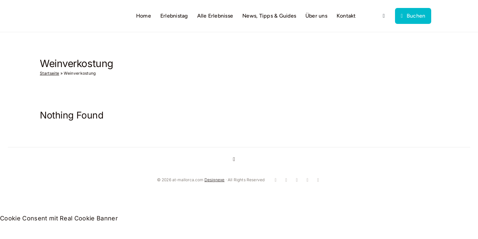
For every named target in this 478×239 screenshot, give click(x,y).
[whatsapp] (306, 180)
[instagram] (285, 180)
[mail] (317, 180)
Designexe (214, 179)
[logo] (68, 12)
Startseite (49, 73)
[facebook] (275, 180)
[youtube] (296, 180)
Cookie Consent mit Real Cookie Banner (59, 218)
